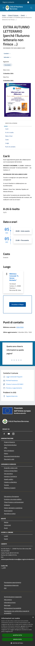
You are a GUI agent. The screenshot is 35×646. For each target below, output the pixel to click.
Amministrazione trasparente (13, 597)
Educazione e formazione (11, 496)
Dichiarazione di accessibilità (12, 608)
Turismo (6, 485)
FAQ (5, 588)
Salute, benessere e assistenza (13, 508)
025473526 (20, 327)
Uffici (5, 448)
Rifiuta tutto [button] (17, 639)
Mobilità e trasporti (9, 488)
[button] (17, 643)
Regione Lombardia (8, 2)
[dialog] (17, 630)
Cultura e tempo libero (10, 471)
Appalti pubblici (8, 479)
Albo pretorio (8, 600)
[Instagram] (13, 434)
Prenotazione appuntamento (12, 582)
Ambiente (7, 505)
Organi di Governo (9, 442)
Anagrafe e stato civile (10, 468)
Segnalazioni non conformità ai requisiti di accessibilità (16, 612)
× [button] (33, 617)
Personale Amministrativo (12, 456)
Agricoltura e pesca (9, 513)
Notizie (6, 522)
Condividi (7, 54)
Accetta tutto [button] (17, 635)
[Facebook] (4, 434)
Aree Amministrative (10, 445)
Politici (6, 453)
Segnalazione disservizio (11, 585)
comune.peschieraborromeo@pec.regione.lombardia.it (17, 559)
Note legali (7, 605)
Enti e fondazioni (9, 451)
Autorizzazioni (8, 511)
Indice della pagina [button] (11, 123)
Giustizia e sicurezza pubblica (12, 499)
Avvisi (6, 528)
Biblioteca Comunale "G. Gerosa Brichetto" (14, 277)
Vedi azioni (8, 57)
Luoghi (6, 536)
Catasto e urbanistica (10, 482)
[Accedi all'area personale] (28, 2)
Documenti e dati (9, 459)
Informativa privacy (10, 602)
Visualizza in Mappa (17, 304)
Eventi (23, 15)
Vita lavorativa (8, 474)
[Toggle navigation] (3, 8)
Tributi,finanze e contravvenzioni (14, 502)
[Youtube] (9, 434)
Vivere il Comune (13, 15)
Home (4, 15)
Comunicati (7, 525)
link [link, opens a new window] (12, 631)
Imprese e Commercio (10, 476)
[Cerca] (31, 8)
